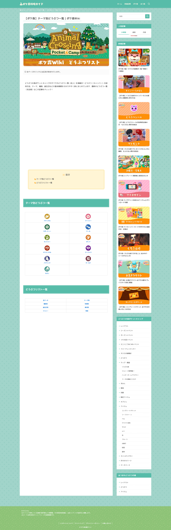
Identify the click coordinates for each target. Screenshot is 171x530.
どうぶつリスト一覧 (44, 183)
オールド (88, 259)
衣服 (122, 393)
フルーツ (125, 439)
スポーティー (47, 228)
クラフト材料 (126, 423)
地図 (87, 311)
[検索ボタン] (148, 4)
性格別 (87, 304)
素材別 (87, 307)
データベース (125, 465)
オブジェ (124, 402)
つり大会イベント (127, 340)
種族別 (46, 304)
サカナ (124, 427)
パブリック (47, 259)
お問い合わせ (106, 523)
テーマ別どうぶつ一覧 (45, 179)
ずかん (123, 383)
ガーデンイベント (127, 335)
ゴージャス (88, 249)
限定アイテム (125, 397)
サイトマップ (79, 523)
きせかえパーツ (126, 461)
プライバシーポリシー (93, 523)
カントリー (47, 238)
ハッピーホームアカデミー (130, 375)
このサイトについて (66, 523)
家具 (122, 388)
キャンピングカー (127, 456)
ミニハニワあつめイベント (130, 344)
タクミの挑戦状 (126, 353)
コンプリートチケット (129, 411)
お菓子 (124, 443)
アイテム (124, 406)
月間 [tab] (144, 32)
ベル (123, 419)
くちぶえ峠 (125, 367)
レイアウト (124, 326)
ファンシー (88, 217)
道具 (123, 452)
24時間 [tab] (123, 32)
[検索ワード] (134, 16)
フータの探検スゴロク (129, 379)
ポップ (88, 238)
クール (88, 228)
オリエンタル (47, 249)
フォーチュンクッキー (128, 349)
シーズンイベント (127, 331)
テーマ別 (86, 300)
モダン (47, 270)
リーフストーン (127, 415)
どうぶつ (124, 358)
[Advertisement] (66, 110)
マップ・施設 (125, 363)
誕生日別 (45, 307)
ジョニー (45, 311)
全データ (45, 300)
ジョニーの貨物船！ (128, 371)
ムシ (123, 431)
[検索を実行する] (147, 16)
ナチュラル (47, 217)
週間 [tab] (133, 32)
